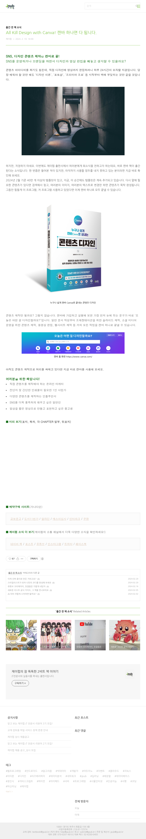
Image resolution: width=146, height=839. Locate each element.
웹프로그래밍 (14, 771)
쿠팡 (86, 519)
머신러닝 (11, 786)
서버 (67, 781)
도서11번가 (31, 519)
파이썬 (41, 781)
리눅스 (127, 771)
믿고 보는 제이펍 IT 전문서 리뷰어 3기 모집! (30, 723)
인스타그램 (54, 544)
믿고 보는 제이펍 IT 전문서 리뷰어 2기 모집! (30, 743)
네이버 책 (16, 544)
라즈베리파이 (38, 776)
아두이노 (88, 771)
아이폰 (10, 776)
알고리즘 (47, 771)
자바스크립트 (26, 781)
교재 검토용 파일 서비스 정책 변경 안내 (28, 730)
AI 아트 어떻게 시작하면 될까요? (22, 594)
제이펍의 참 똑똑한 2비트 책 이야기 (35, 671)
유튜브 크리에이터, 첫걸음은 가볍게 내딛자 (26, 586)
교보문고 (15, 519)
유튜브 (40, 544)
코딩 (134, 781)
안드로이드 (31, 771)
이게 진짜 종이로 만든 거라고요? (22, 579)
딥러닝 (95, 776)
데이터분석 (56, 776)
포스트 (29, 544)
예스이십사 (59, 519)
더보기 (8, 791)
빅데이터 (61, 771)
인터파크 (74, 519)
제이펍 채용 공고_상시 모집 (22, 750)
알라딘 (45, 519)
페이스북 (80, 544)
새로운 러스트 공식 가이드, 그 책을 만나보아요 (28, 590)
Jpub (84, 776)
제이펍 (25, 786)
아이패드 (54, 781)
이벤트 (101, 771)
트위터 (68, 544)
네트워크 (71, 776)
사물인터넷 (96, 781)
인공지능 (112, 781)
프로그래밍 (80, 781)
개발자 (74, 771)
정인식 (10, 781)
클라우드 (114, 771)
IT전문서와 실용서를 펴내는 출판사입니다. (33, 676)
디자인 (22, 776)
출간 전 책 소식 (15, 573)
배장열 (107, 776)
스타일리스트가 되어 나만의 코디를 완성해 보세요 (29, 583)
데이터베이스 (123, 776)
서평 (124, 781)
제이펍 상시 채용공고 (18, 737)
